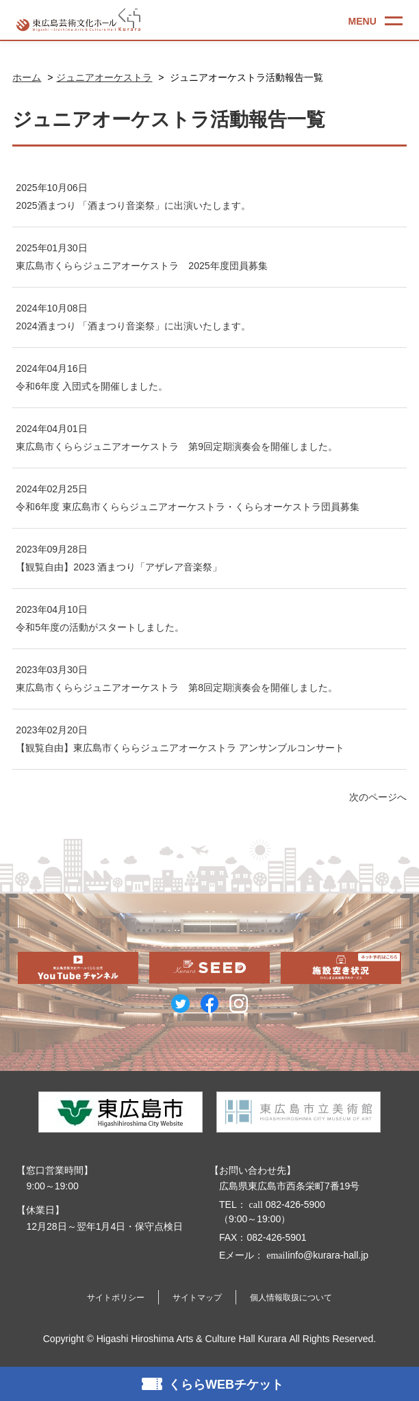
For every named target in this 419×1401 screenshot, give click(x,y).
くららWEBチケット (225, 1384)
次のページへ (378, 797)
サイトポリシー (115, 1297)
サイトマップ (197, 1297)
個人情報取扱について (291, 1297)
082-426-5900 (285, 1204)
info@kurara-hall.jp (316, 1255)
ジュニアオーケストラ (104, 77)
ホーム (26, 77)
